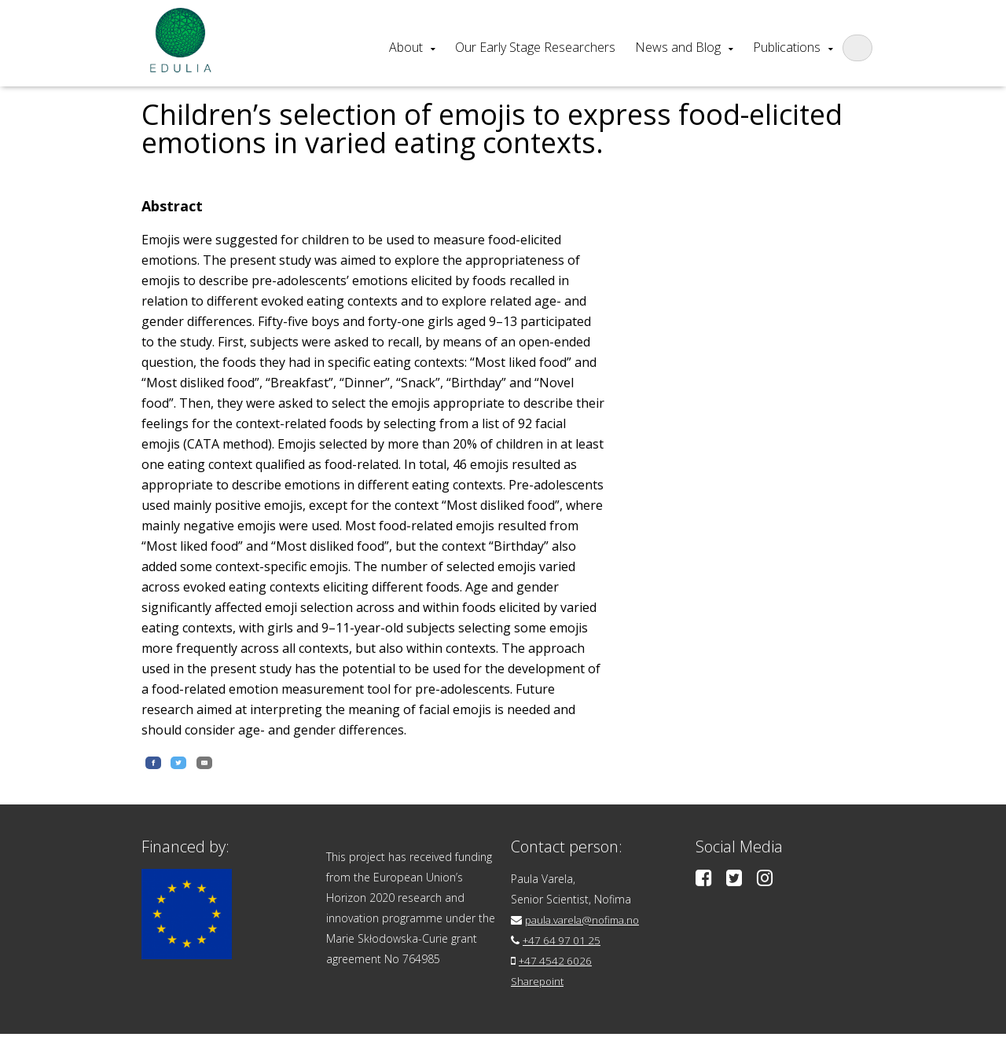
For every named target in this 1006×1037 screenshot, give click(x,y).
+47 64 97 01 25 (564, 943)
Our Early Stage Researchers (535, 47)
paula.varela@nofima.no (586, 922)
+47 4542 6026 (557, 963)
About (406, 47)
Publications (787, 47)
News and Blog (678, 47)
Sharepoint (539, 984)
